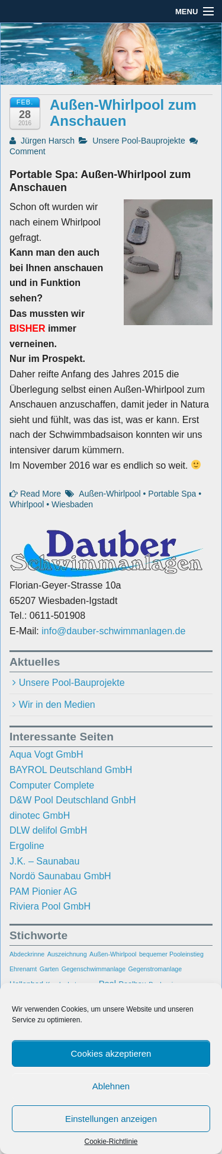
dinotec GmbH (39, 815)
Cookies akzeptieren (111, 1053)
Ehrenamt (23, 968)
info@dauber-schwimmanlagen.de (113, 631)
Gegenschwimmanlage (94, 968)
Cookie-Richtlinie (110, 1141)
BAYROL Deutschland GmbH (70, 770)
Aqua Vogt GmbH (46, 754)
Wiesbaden (72, 504)
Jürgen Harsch (42, 140)
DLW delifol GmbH (48, 830)
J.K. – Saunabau (44, 861)
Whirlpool (26, 504)
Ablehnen (111, 1086)
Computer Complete (51, 785)
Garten (49, 968)
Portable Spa (172, 493)
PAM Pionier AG (43, 891)
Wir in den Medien (57, 705)
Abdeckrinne (26, 954)
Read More (35, 493)
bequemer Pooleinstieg (171, 954)
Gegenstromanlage (155, 968)
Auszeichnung (67, 954)
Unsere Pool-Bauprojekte (138, 140)
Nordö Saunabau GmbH (60, 876)
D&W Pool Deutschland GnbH (72, 800)
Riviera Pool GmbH (50, 906)
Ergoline (26, 846)
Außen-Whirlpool (109, 493)
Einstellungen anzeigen (111, 1119)
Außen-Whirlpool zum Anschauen (123, 112)
